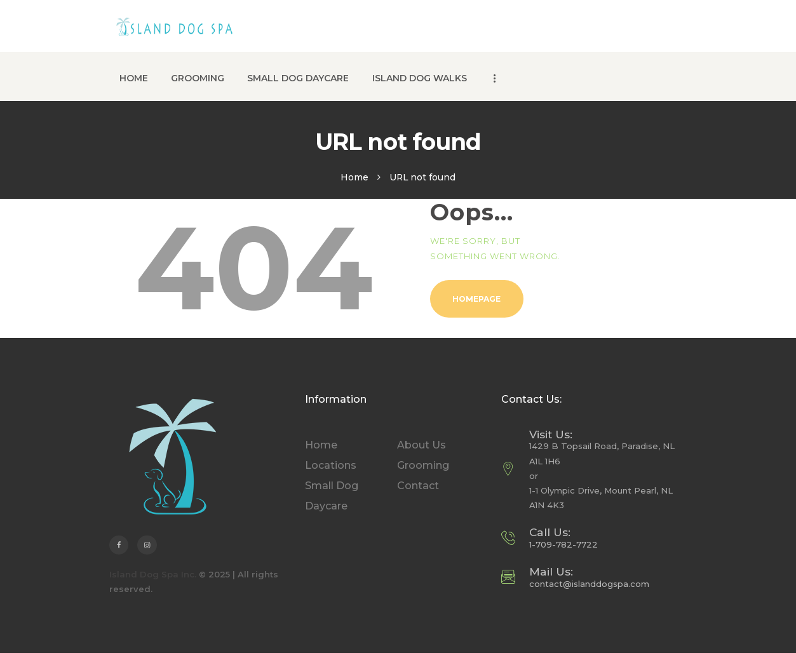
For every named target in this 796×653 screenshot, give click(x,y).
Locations (330, 465)
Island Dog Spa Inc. (152, 574)
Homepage (476, 299)
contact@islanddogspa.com (589, 584)
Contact (418, 486)
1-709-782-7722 (563, 544)
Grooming (423, 465)
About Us (421, 445)
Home (354, 177)
